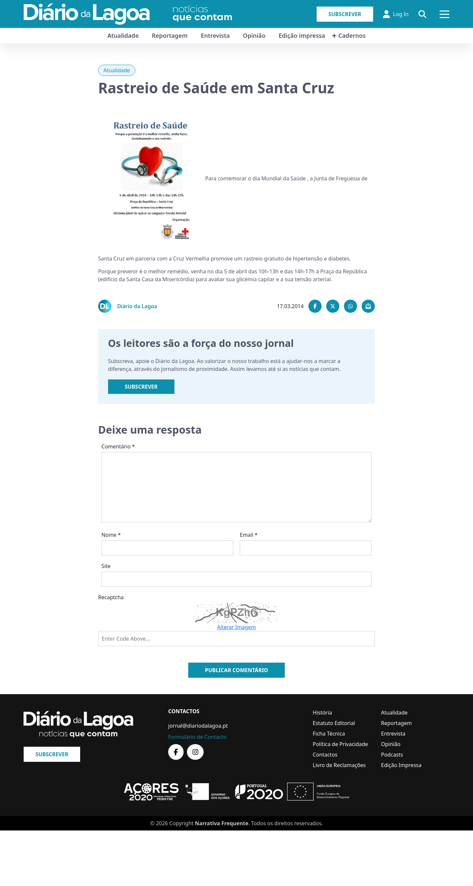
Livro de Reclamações (339, 765)
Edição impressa (302, 35)
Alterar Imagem (236, 627)
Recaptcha (111, 597)
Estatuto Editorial (334, 723)
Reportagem (170, 35)
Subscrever (344, 14)
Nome (111, 534)
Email (249, 534)
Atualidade (123, 35)
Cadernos (352, 35)
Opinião (254, 35)
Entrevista (215, 35)
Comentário (118, 446)
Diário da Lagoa (137, 306)
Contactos (325, 754)
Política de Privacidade (340, 744)
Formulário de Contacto (197, 736)
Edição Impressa (401, 765)
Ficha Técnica (329, 733)
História (322, 712)
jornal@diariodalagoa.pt (198, 725)
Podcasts (392, 754)
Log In (396, 14)
